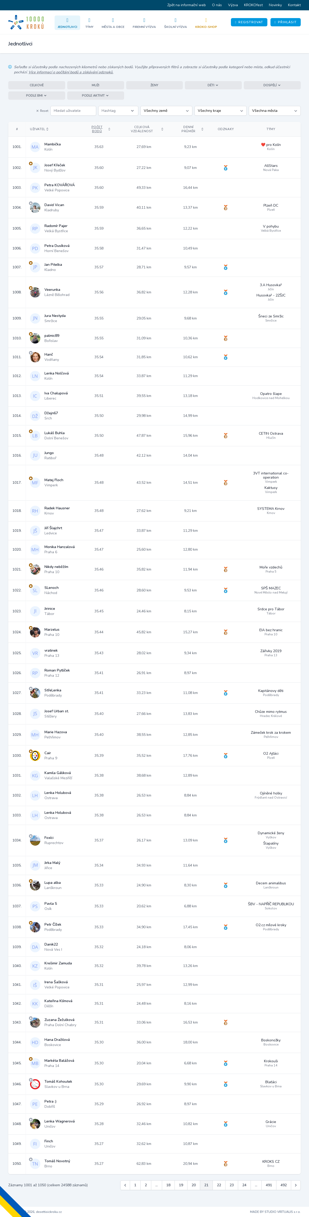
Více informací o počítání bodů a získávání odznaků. (70, 72)
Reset (42, 111)
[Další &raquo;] (296, 1185)
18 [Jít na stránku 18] (168, 1185)
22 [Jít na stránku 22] (219, 1185)
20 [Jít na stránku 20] (194, 1185)
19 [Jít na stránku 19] (181, 1185)
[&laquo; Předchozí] (125, 1185)
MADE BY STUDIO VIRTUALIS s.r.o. (275, 1212)
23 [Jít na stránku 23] (232, 1185)
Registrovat (249, 22)
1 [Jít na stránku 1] (135, 1185)
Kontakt (294, 5)
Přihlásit (286, 22)
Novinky (275, 5)
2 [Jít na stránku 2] (146, 1185)
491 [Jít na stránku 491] (269, 1185)
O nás (217, 5)
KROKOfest (253, 5)
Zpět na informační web (186, 5)
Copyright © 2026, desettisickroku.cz (35, 1212)
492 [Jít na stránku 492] (284, 1185)
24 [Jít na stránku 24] (244, 1185)
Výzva (233, 5)
